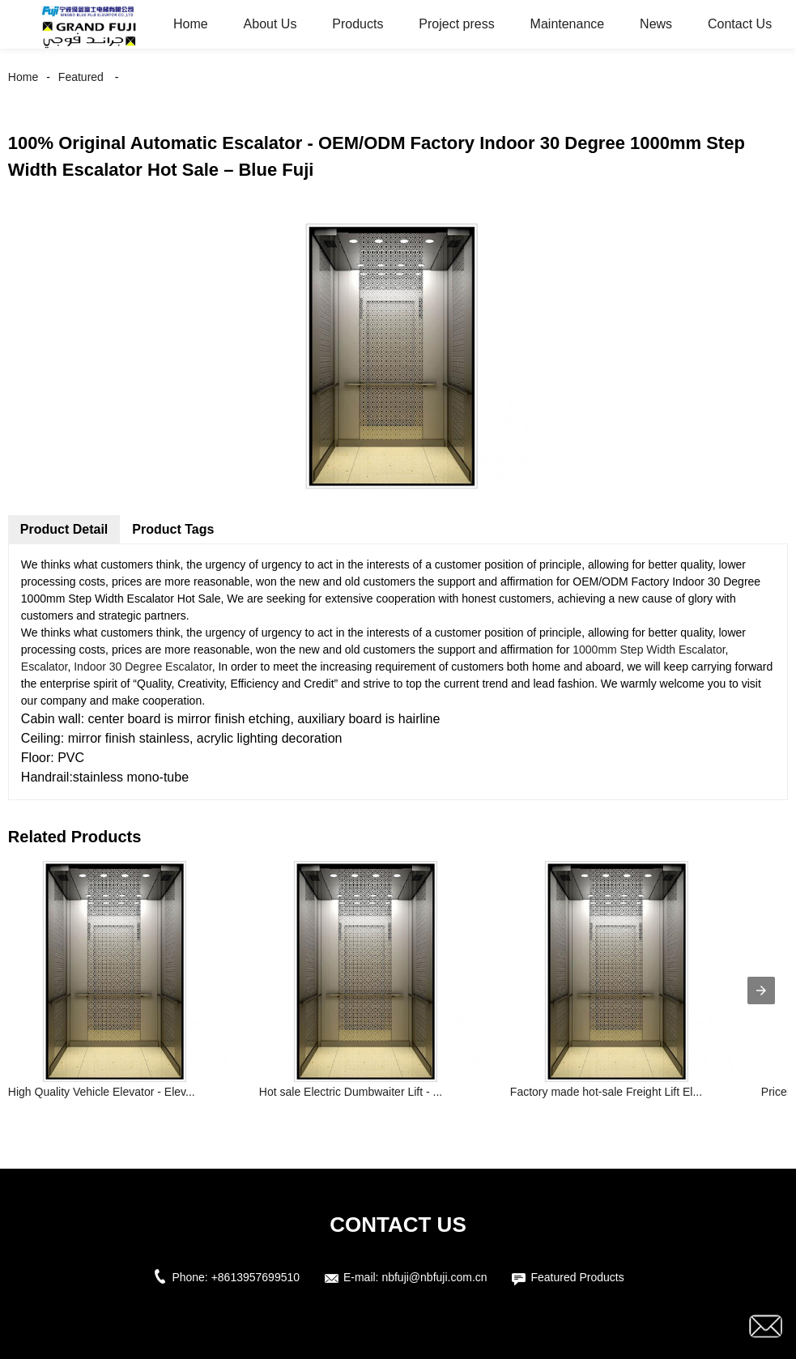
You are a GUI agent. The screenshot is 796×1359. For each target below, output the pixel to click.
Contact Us (740, 24)
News (656, 24)
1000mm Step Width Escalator (649, 649)
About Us (270, 24)
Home (190, 24)
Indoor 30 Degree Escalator (142, 666)
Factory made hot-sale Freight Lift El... (606, 1091)
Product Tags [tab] (173, 529)
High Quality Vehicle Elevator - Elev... (101, 1091)
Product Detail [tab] (64, 529)
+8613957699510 (255, 1277)
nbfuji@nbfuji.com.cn (434, 1277)
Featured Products (577, 1277)
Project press (456, 24)
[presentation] (761, 990)
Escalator (44, 666)
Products (357, 24)
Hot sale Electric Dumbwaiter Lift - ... (350, 1091)
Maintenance (567, 24)
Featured (81, 76)
